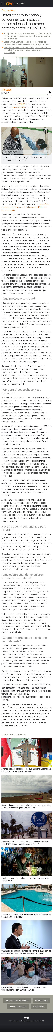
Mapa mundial (42, 44)
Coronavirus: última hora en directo (20, 42)
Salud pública (38, 1006)
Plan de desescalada (18, 1006)
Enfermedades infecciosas (17, 1000)
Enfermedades (41, 1000)
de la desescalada (18, 107)
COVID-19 (21, 104)
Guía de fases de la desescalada (19, 47)
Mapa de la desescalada (23, 44)
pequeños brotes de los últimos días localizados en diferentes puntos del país (24, 207)
